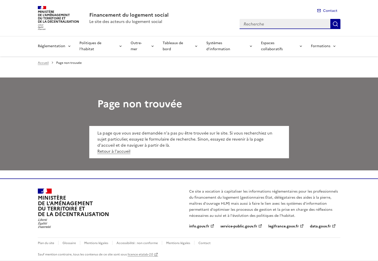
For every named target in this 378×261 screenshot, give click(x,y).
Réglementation (51, 46)
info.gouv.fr (199, 226)
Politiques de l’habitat (90, 46)
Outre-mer (136, 46)
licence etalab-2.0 (140, 254)
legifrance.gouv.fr (283, 226)
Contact (330, 10)
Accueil (43, 63)
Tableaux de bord (173, 46)
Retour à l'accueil (113, 151)
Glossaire (69, 243)
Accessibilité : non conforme (137, 243)
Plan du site (46, 243)
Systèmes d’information (218, 46)
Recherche (335, 24)
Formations (320, 46)
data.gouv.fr (320, 226)
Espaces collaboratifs (272, 46)
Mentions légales (96, 243)
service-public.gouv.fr (238, 226)
